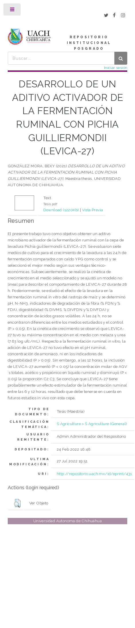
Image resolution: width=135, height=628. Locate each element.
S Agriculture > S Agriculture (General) (92, 423)
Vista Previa (92, 210)
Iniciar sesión (116, 67)
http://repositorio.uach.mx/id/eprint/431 (94, 473)
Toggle (12, 11)
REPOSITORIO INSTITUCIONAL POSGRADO (89, 43)
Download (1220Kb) (61, 210)
